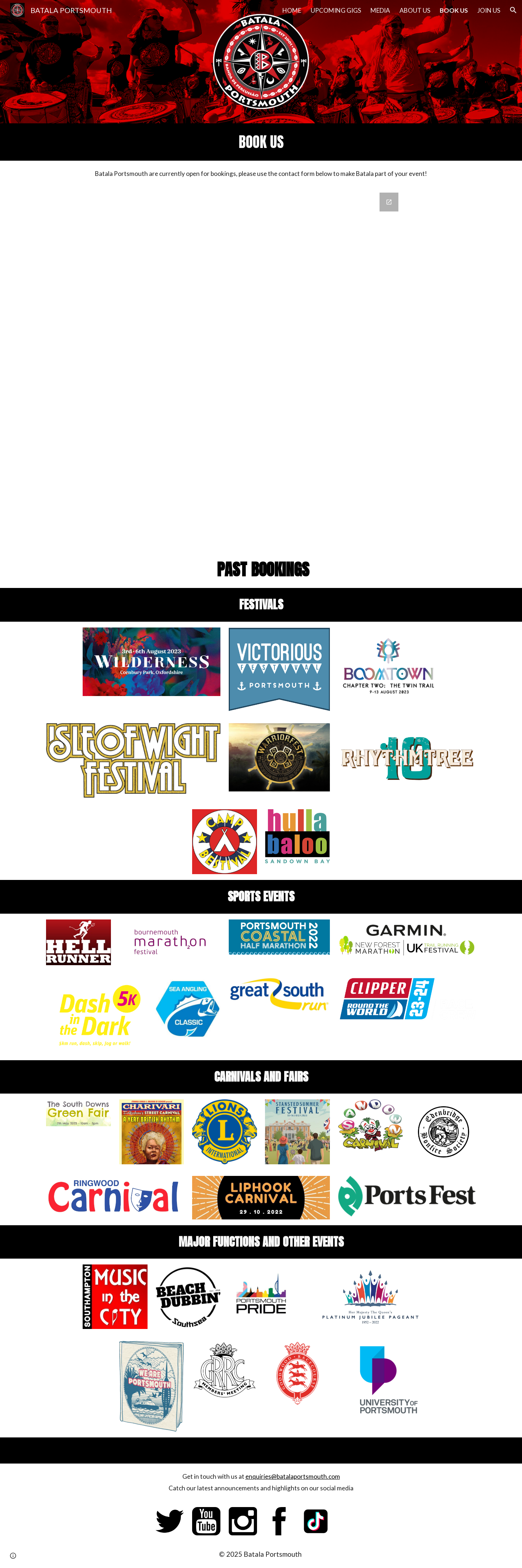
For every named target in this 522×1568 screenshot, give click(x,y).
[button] (513, 10)
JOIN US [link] (488, 10)
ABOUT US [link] (414, 10)
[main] (261, 142)
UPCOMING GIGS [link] (336, 10)
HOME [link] (291, 10)
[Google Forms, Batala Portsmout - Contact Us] (261, 369)
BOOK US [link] (454, 10)
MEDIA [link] (380, 10)
